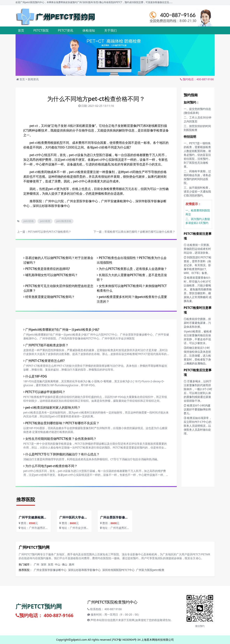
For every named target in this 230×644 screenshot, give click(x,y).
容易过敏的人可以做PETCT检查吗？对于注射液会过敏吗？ (58, 260)
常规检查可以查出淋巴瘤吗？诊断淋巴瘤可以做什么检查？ (139, 231)
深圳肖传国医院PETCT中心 (118, 570)
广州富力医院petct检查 (150, 570)
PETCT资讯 (65, 30)
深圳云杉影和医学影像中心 (51, 206)
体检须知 (88, 30)
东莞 (50, 564)
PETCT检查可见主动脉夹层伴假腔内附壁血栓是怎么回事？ (58, 288)
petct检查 (45, 221)
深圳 (43, 564)
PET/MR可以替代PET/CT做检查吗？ (49, 231)
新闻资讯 (33, 79)
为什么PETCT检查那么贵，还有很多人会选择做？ (132, 269)
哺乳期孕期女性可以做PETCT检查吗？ (50, 275)
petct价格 (29, 221)
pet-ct (34, 126)
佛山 (64, 564)
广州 (36, 564)
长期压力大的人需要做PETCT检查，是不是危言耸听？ (132, 277)
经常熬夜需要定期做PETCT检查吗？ (49, 297)
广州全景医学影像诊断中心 (50, 570)
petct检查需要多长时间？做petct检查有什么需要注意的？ (132, 299)
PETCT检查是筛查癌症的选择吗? (46, 269)
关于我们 (110, 30)
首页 (21, 30)
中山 (57, 564)
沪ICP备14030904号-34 (126, 639)
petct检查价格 (63, 221)
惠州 (71, 564)
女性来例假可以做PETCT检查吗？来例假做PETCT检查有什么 (132, 288)
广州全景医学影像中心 (82, 201)
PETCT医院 (41, 30)
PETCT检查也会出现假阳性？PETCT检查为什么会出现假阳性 (132, 260)
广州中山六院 (54, 201)
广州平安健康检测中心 (116, 201)
